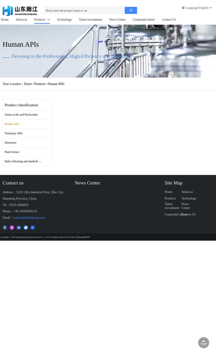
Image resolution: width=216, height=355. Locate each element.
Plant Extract (12, 151)
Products (42, 19)
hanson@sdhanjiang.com (29, 217)
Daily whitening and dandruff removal (26, 161)
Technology (64, 19)
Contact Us (169, 19)
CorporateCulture (144, 19)
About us (21, 19)
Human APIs (56, 84)
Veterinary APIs (14, 133)
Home (5, 19)
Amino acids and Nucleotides (21, 114)
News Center (117, 19)
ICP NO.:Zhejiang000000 (79, 237)
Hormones (10, 142)
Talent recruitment (90, 19)
